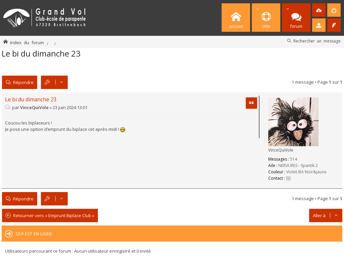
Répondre (23, 82)
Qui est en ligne (34, 234)
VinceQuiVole (280, 150)
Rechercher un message (317, 41)
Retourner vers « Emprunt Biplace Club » (53, 215)
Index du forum (27, 42)
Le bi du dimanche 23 (41, 53)
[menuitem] (319, 10)
